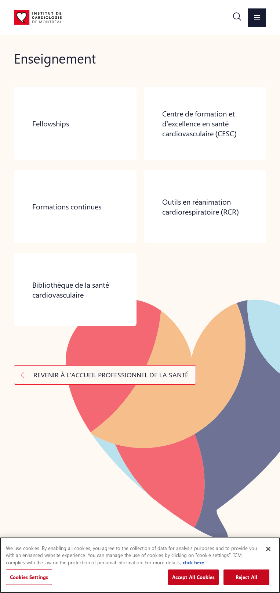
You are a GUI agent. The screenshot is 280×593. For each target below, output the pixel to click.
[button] (237, 17)
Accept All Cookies (193, 577)
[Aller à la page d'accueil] (38, 17)
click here (193, 562)
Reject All (246, 577)
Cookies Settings (29, 577)
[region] (140, 565)
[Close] (268, 549)
